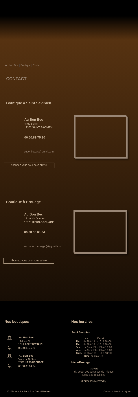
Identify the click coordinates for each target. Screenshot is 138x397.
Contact (37, 65)
